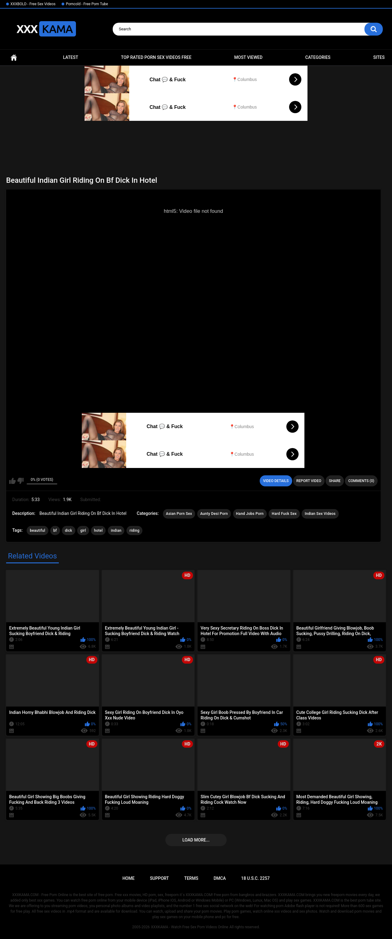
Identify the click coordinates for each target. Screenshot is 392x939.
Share (335, 481)
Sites (379, 57)
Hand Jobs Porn (250, 514)
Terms (191, 878)
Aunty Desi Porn (214, 514)
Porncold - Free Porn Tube (87, 4)
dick (68, 530)
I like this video (12, 481)
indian (116, 530)
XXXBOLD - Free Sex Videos (32, 4)
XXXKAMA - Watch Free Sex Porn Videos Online (189, 927)
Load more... (196, 839)
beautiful (37, 530)
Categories (317, 57)
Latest (70, 57)
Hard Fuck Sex (284, 514)
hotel (98, 530)
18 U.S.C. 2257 (255, 878)
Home (13, 57)
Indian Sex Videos (320, 514)
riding (134, 530)
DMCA (219, 878)
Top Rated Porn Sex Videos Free (156, 57)
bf (55, 530)
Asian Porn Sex (179, 514)
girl (83, 530)
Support (159, 878)
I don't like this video (20, 481)
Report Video (308, 481)
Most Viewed (248, 57)
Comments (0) (361, 481)
